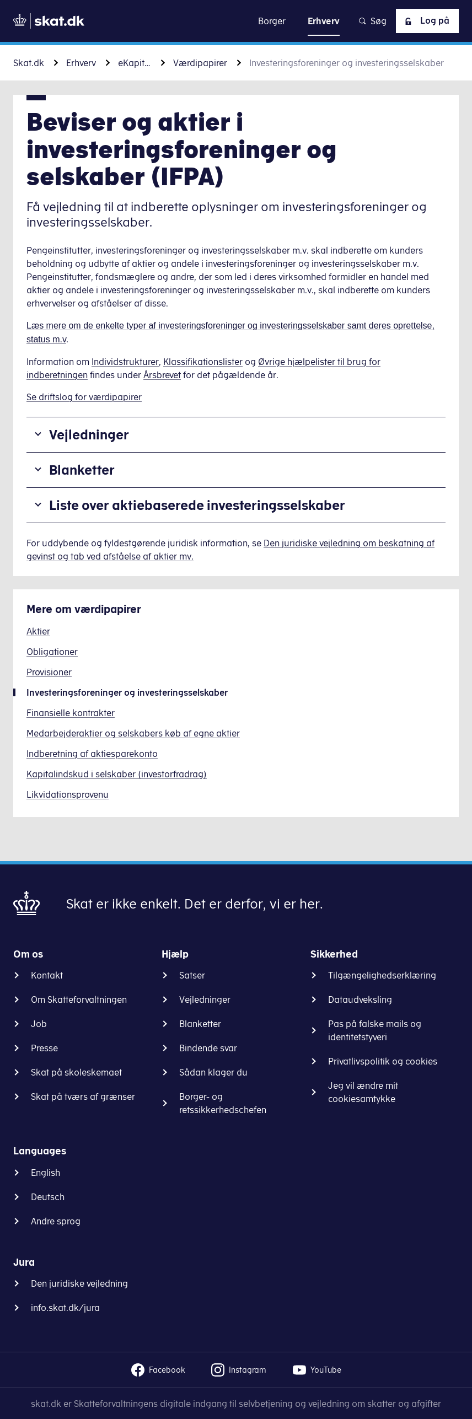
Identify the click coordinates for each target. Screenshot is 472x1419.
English (45, 1173)
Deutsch (48, 1197)
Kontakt (47, 975)
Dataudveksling (360, 999)
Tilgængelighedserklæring (382, 975)
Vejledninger (89, 434)
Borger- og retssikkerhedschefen (222, 1103)
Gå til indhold (236, 20)
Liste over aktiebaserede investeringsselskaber (197, 505)
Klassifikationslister (203, 362)
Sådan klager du (213, 1072)
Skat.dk (28, 63)
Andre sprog (56, 1221)
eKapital (134, 63)
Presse (44, 1048)
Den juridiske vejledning (79, 1283)
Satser (192, 975)
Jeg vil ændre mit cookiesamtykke (363, 1092)
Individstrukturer (125, 362)
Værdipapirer (200, 63)
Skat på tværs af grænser (83, 1096)
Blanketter (82, 469)
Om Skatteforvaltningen (79, 999)
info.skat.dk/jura (65, 1308)
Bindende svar (208, 1048)
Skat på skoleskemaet (76, 1072)
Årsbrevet (162, 375)
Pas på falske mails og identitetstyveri (374, 1030)
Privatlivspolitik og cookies (382, 1061)
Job (39, 1024)
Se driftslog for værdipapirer (84, 397)
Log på (425, 21)
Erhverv (81, 63)
